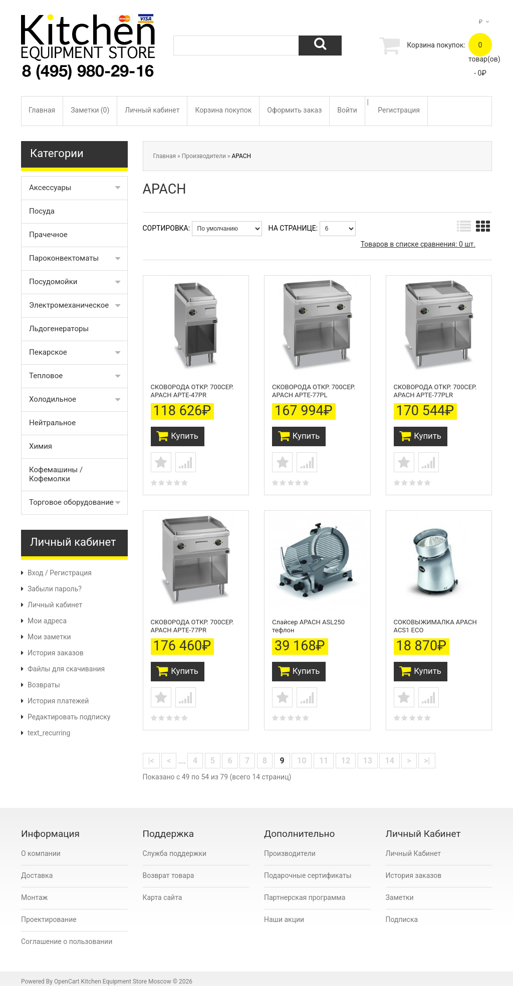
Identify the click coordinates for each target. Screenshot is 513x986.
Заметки (400, 890)
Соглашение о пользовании (66, 934)
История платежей (58, 701)
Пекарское (48, 352)
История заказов (56, 653)
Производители (204, 156)
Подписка (402, 912)
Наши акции (284, 912)
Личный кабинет (152, 110)
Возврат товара (168, 868)
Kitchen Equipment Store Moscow (126, 974)
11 (323, 753)
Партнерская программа (304, 890)
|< (151, 753)
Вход (35, 573)
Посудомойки (53, 281)
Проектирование (49, 912)
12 (345, 753)
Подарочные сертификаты (308, 868)
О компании (41, 846)
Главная (42, 110)
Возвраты (44, 685)
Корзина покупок (223, 110)
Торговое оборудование (71, 502)
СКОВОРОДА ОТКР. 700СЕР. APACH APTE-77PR (192, 620)
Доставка (37, 868)
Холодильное (52, 399)
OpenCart (67, 974)
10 (301, 753)
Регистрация (399, 110)
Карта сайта (162, 890)
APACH (241, 156)
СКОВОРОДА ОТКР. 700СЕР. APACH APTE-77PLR (435, 388)
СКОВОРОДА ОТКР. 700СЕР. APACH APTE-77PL (313, 388)
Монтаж (34, 890)
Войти (347, 110)
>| (427, 753)
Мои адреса (47, 621)
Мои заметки (49, 637)
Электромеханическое (69, 305)
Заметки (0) (90, 110)
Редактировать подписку (69, 717)
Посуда (42, 211)
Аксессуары (50, 187)
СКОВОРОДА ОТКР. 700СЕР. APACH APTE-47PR (192, 388)
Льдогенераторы (59, 328)
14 (389, 753)
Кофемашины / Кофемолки (56, 474)
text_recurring (49, 733)
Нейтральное (52, 422)
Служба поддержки (175, 846)
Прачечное (48, 234)
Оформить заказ (294, 110)
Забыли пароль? (55, 589)
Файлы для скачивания (66, 669)
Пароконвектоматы (64, 258)
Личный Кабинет (413, 846)
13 (367, 753)
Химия (40, 446)
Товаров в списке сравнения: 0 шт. (418, 244)
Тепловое (46, 375)
